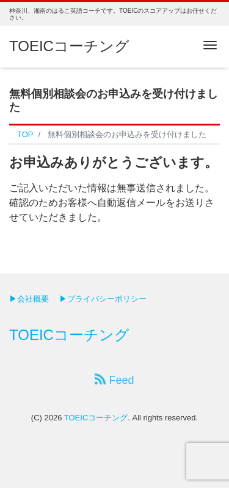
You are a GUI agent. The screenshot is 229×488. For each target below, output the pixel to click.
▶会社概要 (29, 298)
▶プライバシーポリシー (103, 298)
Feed (114, 379)
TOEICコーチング (69, 46)
